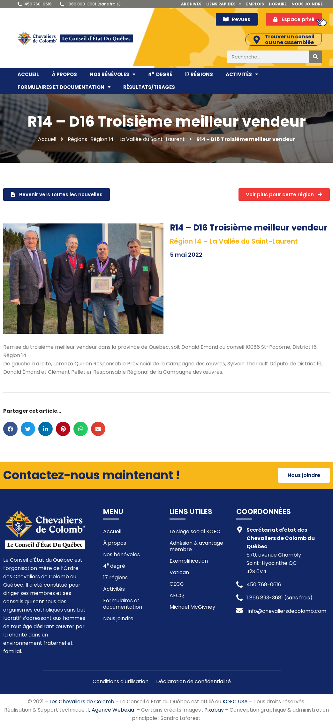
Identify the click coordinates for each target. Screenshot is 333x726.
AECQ (177, 595)
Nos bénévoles (112, 74)
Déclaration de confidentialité (193, 682)
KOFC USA (235, 702)
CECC (177, 584)
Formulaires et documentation (64, 87)
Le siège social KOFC (195, 531)
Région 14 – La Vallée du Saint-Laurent (137, 139)
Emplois (255, 4)
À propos (64, 74)
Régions (77, 139)
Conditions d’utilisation (120, 682)
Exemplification (189, 561)
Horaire (278, 4)
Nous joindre (307, 4)
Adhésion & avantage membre (196, 546)
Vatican (179, 572)
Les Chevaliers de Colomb (81, 702)
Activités (242, 74)
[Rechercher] (315, 57)
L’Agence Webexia (111, 710)
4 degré (160, 74)
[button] (10, 429)
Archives (191, 4)
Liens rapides (223, 4)
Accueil (28, 74)
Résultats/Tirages (149, 87)
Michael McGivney (192, 607)
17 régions (199, 74)
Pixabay (214, 710)
